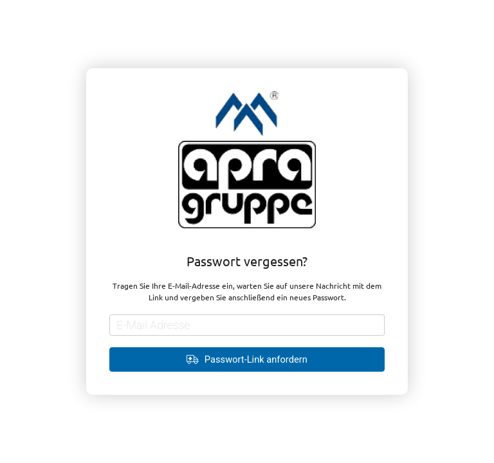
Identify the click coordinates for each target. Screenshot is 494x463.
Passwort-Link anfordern (247, 359)
